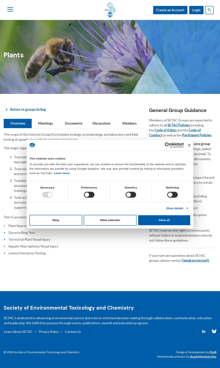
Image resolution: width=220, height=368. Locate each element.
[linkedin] (203, 331)
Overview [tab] (17, 123)
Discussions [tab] (102, 123)
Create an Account (170, 10)
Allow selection (110, 220)
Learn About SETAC (18, 332)
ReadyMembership (203, 356)
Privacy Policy (49, 332)
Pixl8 (213, 352)
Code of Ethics (166, 130)
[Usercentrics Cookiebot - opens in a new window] (167, 145)
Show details (175, 208)
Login (196, 10)
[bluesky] (214, 331)
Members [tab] (129, 123)
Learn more (62, 173)
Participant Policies (196, 135)
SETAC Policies (178, 125)
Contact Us (73, 332)
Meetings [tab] (45, 123)
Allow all (164, 220)
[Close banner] (189, 145)
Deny (55, 220)
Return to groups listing (28, 109)
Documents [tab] (73, 123)
